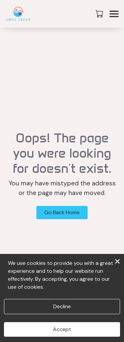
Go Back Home (62, 212)
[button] (100, 13)
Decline (62, 306)
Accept (62, 329)
